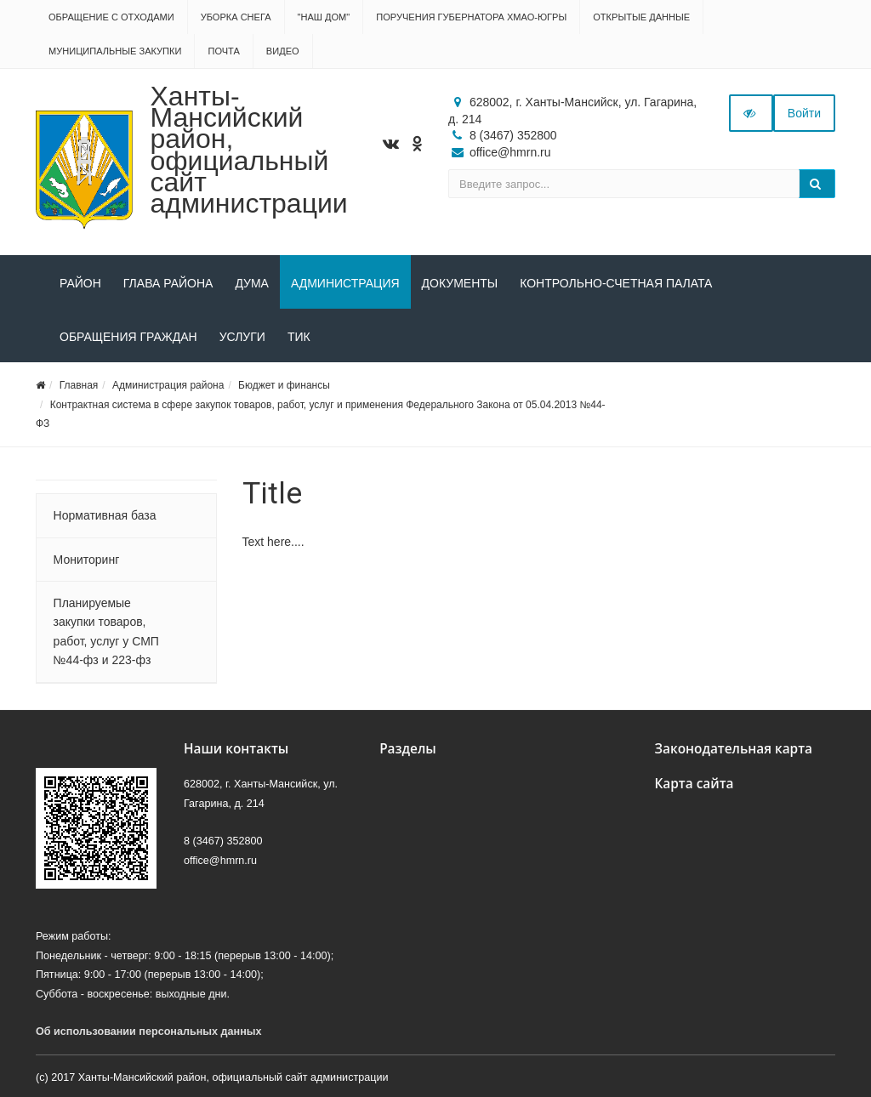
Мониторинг (87, 559)
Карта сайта (693, 784)
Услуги (242, 337)
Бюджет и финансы (284, 385)
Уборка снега (236, 17)
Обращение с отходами (111, 17)
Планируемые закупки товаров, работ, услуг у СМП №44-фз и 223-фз (106, 631)
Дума (252, 283)
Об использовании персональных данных (149, 1031)
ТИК (298, 337)
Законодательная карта (733, 749)
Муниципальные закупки (114, 51)
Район (80, 283)
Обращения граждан (128, 337)
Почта (223, 51)
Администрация (345, 283)
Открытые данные (641, 17)
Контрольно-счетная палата (616, 283)
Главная (79, 385)
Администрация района (168, 385)
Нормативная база (105, 515)
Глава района (168, 283)
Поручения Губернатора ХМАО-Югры (471, 17)
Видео (282, 51)
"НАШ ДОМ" (324, 17)
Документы (460, 283)
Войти (804, 113)
